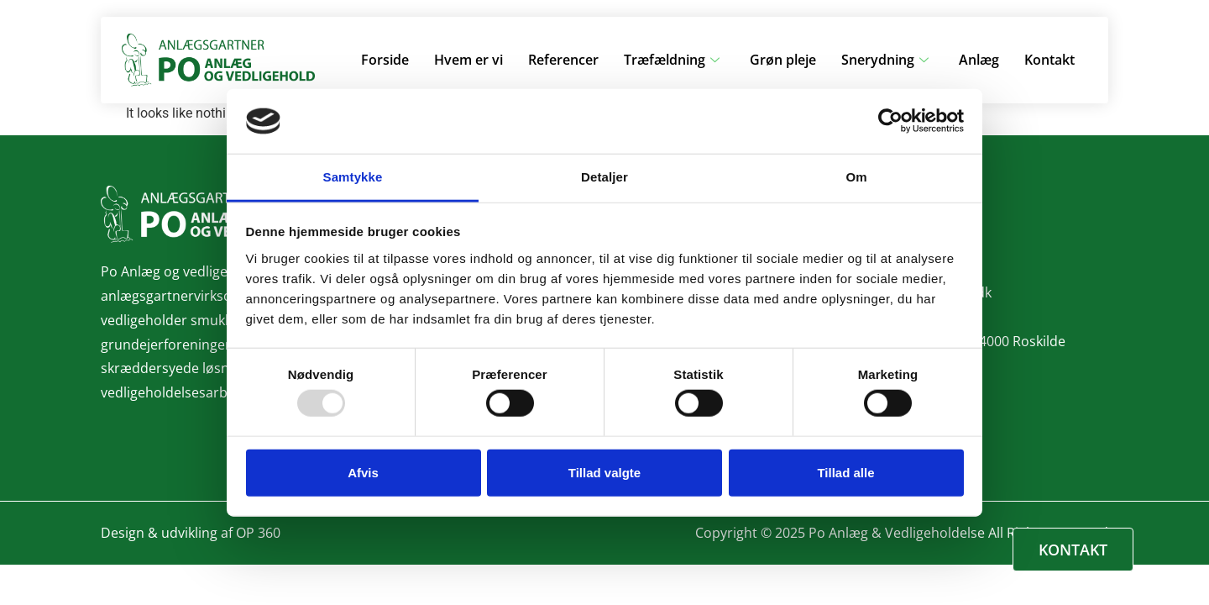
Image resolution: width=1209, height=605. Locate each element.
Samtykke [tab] (353, 177)
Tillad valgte (604, 472)
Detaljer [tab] (604, 177)
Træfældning (672, 59)
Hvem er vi (468, 59)
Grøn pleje (783, 59)
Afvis (363, 472)
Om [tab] (855, 177)
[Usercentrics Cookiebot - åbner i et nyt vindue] (890, 121)
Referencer (563, 59)
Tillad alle (845, 472)
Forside (385, 59)
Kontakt (1049, 59)
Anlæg (979, 59)
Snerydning (885, 59)
